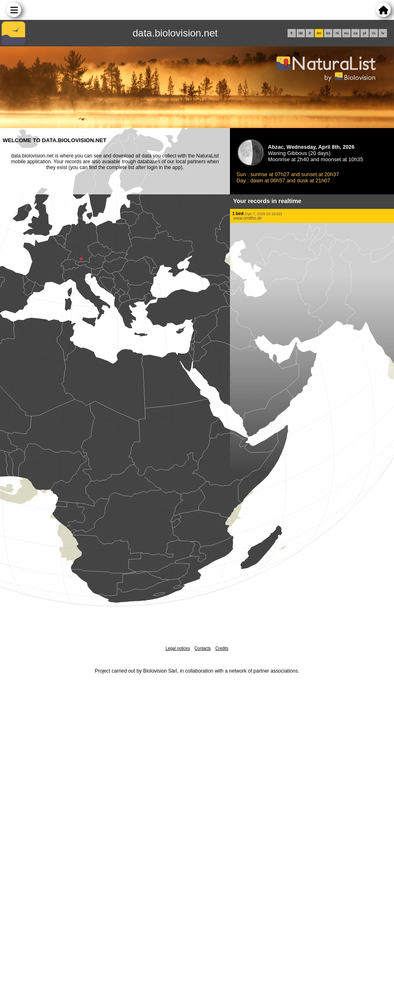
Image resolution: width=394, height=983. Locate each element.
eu (346, 33)
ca (355, 33)
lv (383, 33)
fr (291, 33)
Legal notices (178, 648)
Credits (222, 648)
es (328, 33)
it (310, 33)
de (301, 33)
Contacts (202, 648)
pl (364, 33)
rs (373, 33)
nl (337, 33)
